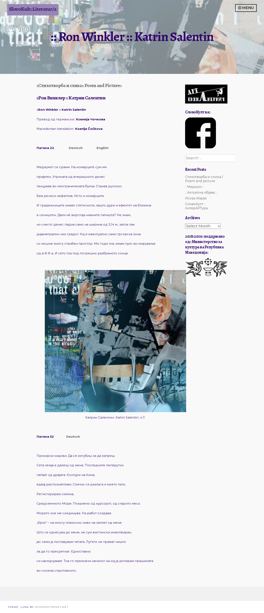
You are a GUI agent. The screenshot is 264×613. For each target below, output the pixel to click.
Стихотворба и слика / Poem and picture (204, 179)
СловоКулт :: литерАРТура (196, 206)
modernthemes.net (52, 606)
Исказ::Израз (195, 198)
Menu (246, 8)
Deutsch (76, 148)
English (102, 148)
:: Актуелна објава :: (201, 192)
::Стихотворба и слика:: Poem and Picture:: (79, 85)
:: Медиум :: (194, 187)
